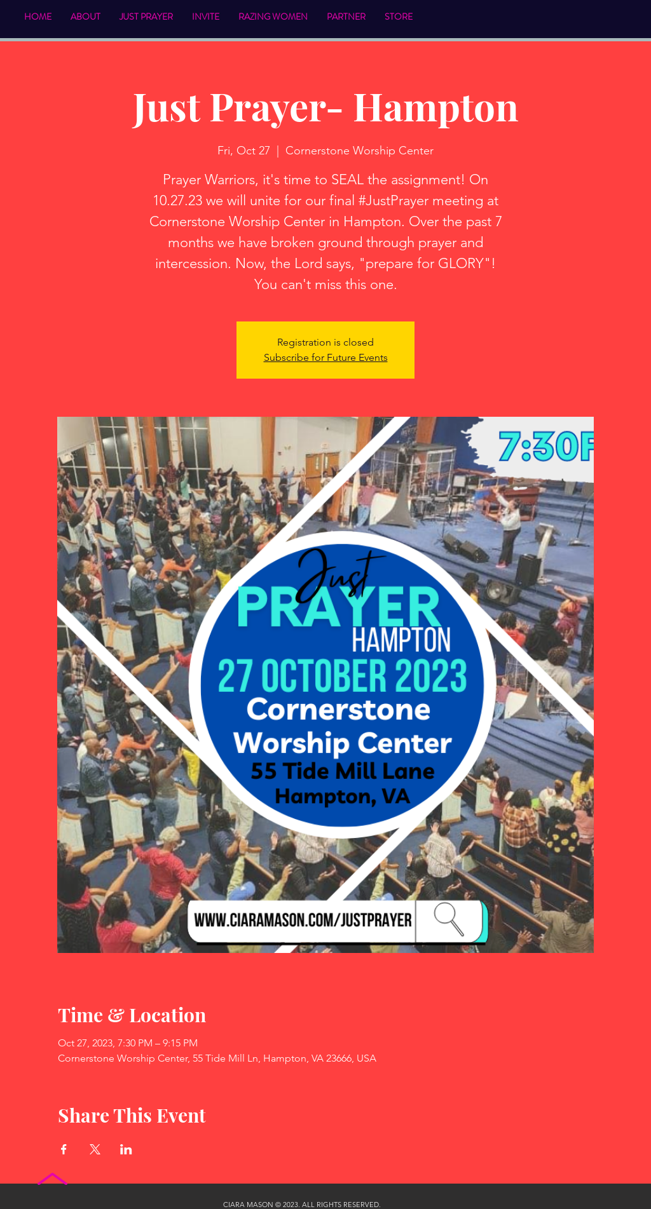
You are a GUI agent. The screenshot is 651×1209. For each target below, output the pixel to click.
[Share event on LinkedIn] (126, 1149)
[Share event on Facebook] (64, 1149)
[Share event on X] (95, 1149)
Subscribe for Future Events (326, 357)
